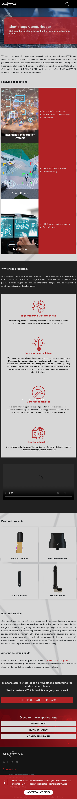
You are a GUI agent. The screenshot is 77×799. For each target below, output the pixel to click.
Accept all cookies (38, 792)
